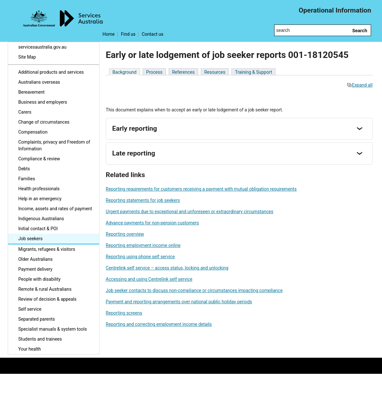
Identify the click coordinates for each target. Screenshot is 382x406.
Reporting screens (124, 313)
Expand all (360, 85)
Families (26, 178)
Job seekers (30, 238)
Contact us (152, 34)
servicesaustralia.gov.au (42, 47)
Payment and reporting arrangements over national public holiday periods (179, 301)
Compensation (33, 132)
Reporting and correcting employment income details (159, 324)
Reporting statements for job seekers (143, 200)
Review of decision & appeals (47, 299)
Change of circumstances (44, 122)
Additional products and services (51, 72)
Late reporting (133, 153)
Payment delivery (35, 269)
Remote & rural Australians (44, 289)
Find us (128, 34)
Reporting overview (125, 234)
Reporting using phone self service (140, 256)
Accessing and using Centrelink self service (149, 279)
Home (109, 34)
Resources (215, 72)
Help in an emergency (39, 198)
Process (154, 72)
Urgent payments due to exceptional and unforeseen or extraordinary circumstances (190, 211)
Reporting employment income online (143, 245)
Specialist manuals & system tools (52, 329)
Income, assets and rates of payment (55, 208)
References (183, 72)
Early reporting (134, 128)
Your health (29, 349)
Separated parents (36, 319)
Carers (25, 112)
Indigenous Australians (41, 218)
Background (124, 72)
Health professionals (39, 188)
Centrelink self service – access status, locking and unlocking (167, 267)
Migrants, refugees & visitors (46, 249)
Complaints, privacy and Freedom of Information (54, 145)
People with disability (39, 279)
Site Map (27, 57)
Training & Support (253, 72)
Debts (24, 168)
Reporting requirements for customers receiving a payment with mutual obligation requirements (201, 189)
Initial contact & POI (38, 228)
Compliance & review (39, 158)
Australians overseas (39, 82)
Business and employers (42, 102)
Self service (30, 309)
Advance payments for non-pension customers (152, 222)
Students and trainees (40, 339)
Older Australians (35, 259)
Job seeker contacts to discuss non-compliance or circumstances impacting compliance (194, 290)
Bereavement (31, 92)
